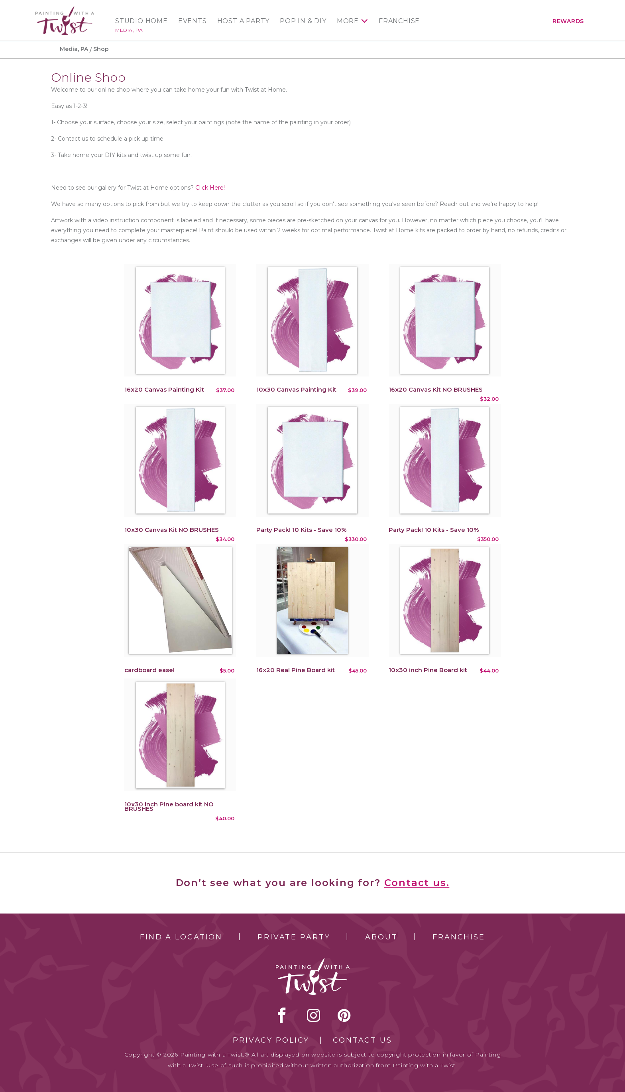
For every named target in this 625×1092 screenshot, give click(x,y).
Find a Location (181, 937)
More (348, 21)
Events (192, 21)
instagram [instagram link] (313, 1015)
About (381, 937)
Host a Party (243, 21)
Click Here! (210, 187)
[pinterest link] (344, 1015)
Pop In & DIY (303, 21)
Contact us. (417, 882)
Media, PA (129, 30)
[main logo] (64, 9)
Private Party (293, 937)
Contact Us (362, 1040)
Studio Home (141, 21)
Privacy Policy (271, 1040)
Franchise (399, 21)
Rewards (568, 21)
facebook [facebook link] (281, 1015)
